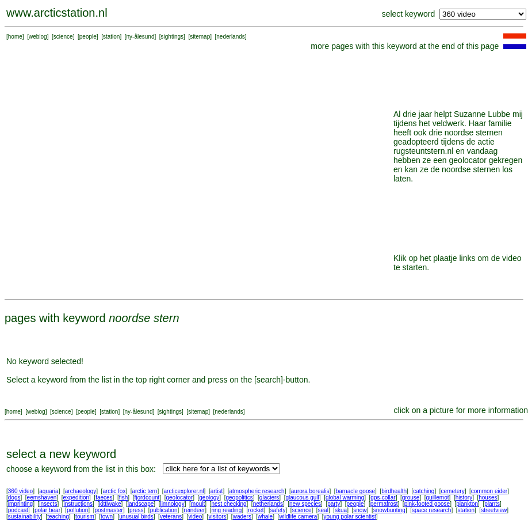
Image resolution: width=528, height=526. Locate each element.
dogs (14, 497)
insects (48, 504)
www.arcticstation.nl (57, 12)
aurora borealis (310, 491)
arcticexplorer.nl (184, 491)
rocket (255, 510)
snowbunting (389, 510)
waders (242, 516)
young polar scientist (350, 516)
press (136, 510)
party (333, 504)
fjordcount (146, 497)
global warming (345, 497)
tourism (84, 516)
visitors (217, 516)
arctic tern (145, 491)
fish (123, 497)
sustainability (24, 516)
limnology (172, 504)
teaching (58, 516)
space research (431, 510)
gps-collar (382, 497)
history (464, 497)
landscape (141, 504)
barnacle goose (355, 491)
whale (265, 516)
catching (423, 491)
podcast (18, 510)
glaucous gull (302, 497)
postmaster (108, 510)
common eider (489, 491)
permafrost (384, 504)
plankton (467, 504)
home (15, 36)
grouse (411, 497)
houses (488, 497)
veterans (171, 516)
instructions (78, 504)
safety (278, 510)
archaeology (80, 491)
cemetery (453, 491)
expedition (76, 497)
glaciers (269, 497)
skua (341, 510)
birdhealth (394, 491)
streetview (494, 510)
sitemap (200, 36)
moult (198, 504)
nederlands (230, 36)
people (88, 36)
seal (323, 510)
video (195, 516)
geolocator (179, 497)
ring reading (226, 510)
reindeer (194, 510)
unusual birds (136, 516)
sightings (172, 36)
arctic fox (113, 491)
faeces (103, 497)
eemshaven (42, 497)
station (111, 36)
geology (209, 497)
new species (305, 504)
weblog (38, 36)
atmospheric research (257, 491)
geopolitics (238, 497)
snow (359, 510)
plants (492, 504)
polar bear (47, 510)
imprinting (20, 504)
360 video (20, 491)
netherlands (268, 504)
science (63, 36)
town (107, 516)
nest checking (228, 504)
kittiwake (110, 504)
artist (217, 491)
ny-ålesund (141, 36)
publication (164, 510)
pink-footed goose (427, 504)
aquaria (48, 491)
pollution (77, 510)
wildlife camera (298, 516)
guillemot (437, 497)
